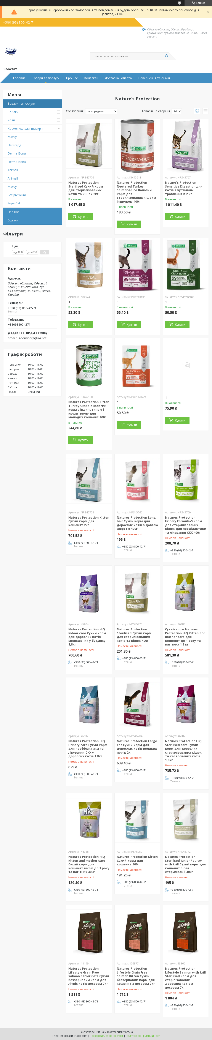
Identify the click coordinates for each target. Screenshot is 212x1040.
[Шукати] (166, 56)
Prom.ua (127, 1032)
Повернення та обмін (154, 78)
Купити (83, 217)
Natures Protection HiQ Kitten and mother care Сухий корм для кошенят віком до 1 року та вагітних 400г (88, 864)
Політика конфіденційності (143, 1036)
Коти (11, 120)
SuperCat (14, 203)
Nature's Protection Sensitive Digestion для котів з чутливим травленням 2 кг (183, 188)
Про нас (72, 78)
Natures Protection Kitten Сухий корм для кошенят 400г (137, 860)
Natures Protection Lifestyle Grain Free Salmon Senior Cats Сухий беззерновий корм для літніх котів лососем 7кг (88, 976)
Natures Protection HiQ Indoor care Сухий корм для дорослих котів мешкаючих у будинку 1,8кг (87, 636)
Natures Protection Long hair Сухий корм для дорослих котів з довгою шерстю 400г (137, 523)
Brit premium (17, 195)
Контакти (91, 78)
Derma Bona (17, 153)
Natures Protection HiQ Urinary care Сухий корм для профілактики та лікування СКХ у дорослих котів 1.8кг (87, 748)
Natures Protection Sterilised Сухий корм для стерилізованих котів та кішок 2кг (85, 188)
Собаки (13, 112)
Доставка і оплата (118, 78)
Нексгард (14, 145)
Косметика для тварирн (25, 128)
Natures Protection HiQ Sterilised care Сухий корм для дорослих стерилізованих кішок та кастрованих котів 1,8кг (183, 750)
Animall (13, 170)
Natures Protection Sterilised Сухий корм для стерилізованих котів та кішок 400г (134, 635)
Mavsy (12, 137)
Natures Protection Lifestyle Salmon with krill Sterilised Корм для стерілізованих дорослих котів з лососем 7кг (185, 977)
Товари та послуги (45, 78)
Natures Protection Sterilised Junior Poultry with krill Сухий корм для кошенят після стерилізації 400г (185, 864)
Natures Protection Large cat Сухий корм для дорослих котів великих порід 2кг (137, 746)
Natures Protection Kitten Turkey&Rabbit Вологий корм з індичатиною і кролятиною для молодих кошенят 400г (88, 409)
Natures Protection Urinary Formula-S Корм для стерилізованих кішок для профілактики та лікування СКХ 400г (185, 525)
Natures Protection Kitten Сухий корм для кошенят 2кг (88, 521)
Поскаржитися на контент (106, 1036)
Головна (19, 78)
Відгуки (13, 220)
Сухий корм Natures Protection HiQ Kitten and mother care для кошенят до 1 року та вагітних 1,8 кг (185, 636)
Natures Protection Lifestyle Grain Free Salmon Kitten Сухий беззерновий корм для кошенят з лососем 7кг (136, 976)
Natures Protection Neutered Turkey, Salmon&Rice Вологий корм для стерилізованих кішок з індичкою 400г (136, 192)
